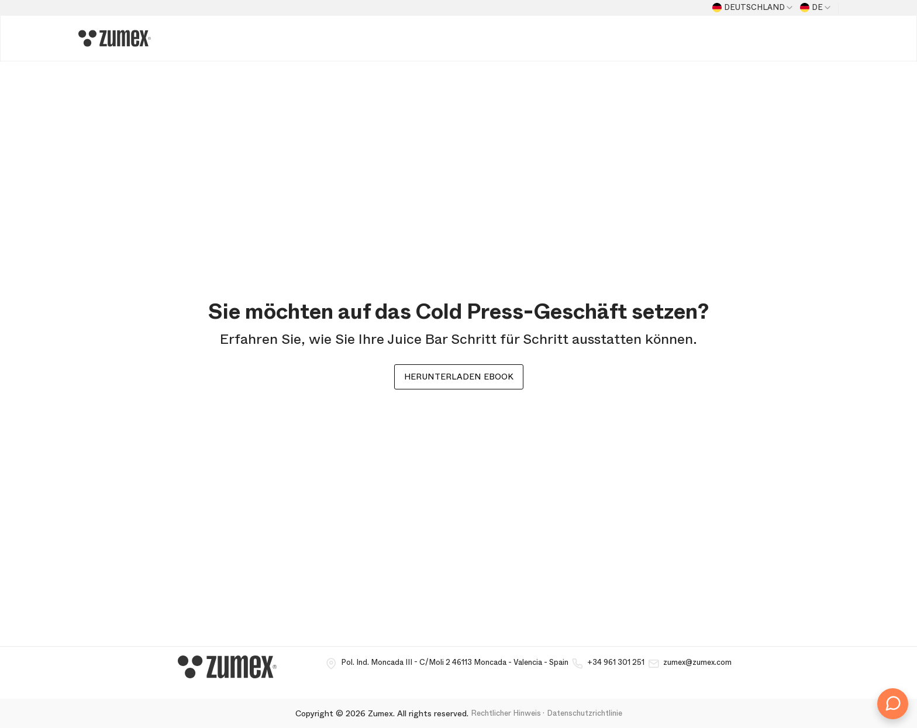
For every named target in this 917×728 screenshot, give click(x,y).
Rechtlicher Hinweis (506, 713)
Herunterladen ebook (458, 376)
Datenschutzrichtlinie (584, 713)
